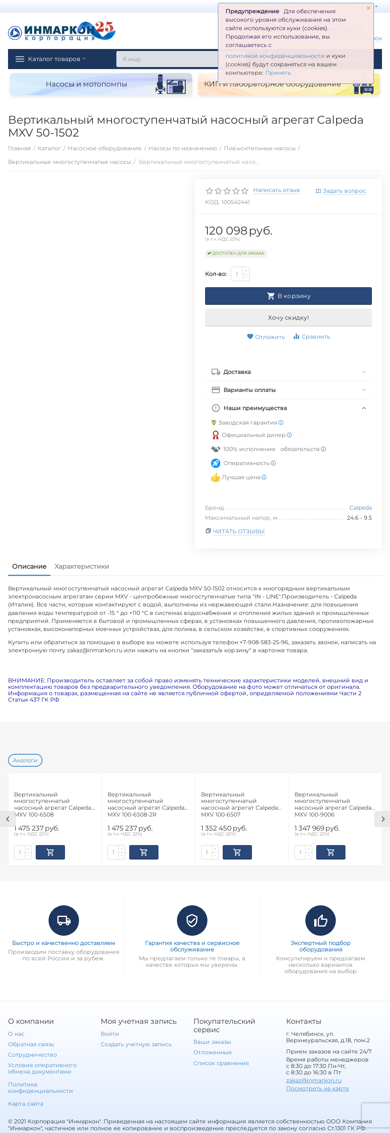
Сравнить (311, 336)
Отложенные (212, 1051)
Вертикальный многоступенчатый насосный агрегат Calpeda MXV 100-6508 (52, 804)
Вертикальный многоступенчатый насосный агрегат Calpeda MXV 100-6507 (239, 804)
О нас (16, 1033)
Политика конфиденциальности (40, 1087)
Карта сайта (25, 1102)
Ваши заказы (212, 1041)
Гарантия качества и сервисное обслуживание (192, 945)
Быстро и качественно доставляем (63, 942)
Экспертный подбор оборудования (320, 945)
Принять (278, 72)
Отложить (266, 337)
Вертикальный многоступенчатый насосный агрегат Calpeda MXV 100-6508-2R (146, 804)
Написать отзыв (276, 190)
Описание (29, 566)
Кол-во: (216, 274)
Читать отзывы (239, 531)
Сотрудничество (32, 1053)
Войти (110, 1033)
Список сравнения (221, 1062)
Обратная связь (31, 1043)
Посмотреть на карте (317, 1087)
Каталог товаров (59, 59)
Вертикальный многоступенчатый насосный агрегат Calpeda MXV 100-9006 (333, 804)
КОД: (212, 202)
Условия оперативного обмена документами (42, 1067)
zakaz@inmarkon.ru (313, 1079)
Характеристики (82, 566)
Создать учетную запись (136, 1043)
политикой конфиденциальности (275, 55)
